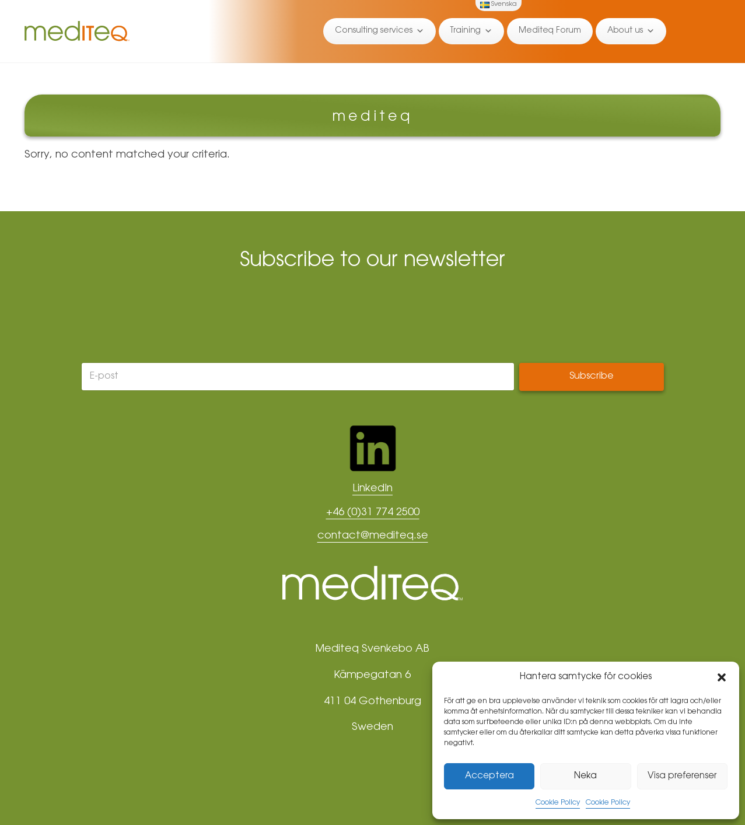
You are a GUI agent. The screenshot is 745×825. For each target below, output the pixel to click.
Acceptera (489, 776)
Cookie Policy (558, 802)
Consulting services (379, 31)
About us (631, 31)
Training (471, 31)
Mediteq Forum (550, 31)
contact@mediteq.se (372, 536)
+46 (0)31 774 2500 (372, 513)
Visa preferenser (682, 776)
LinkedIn (372, 489)
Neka (585, 776)
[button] (721, 677)
